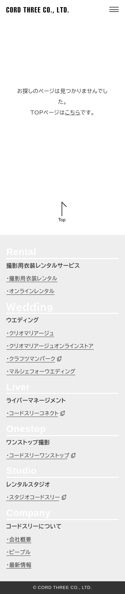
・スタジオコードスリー (33, 497)
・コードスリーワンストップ (38, 455)
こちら (72, 112)
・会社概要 (19, 539)
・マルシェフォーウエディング (41, 371)
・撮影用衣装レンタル (31, 278)
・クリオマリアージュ (30, 333)
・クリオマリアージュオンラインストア (50, 346)
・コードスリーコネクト (32, 413)
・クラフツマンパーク (31, 358)
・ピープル (18, 552)
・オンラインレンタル (30, 291)
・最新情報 (19, 565)
